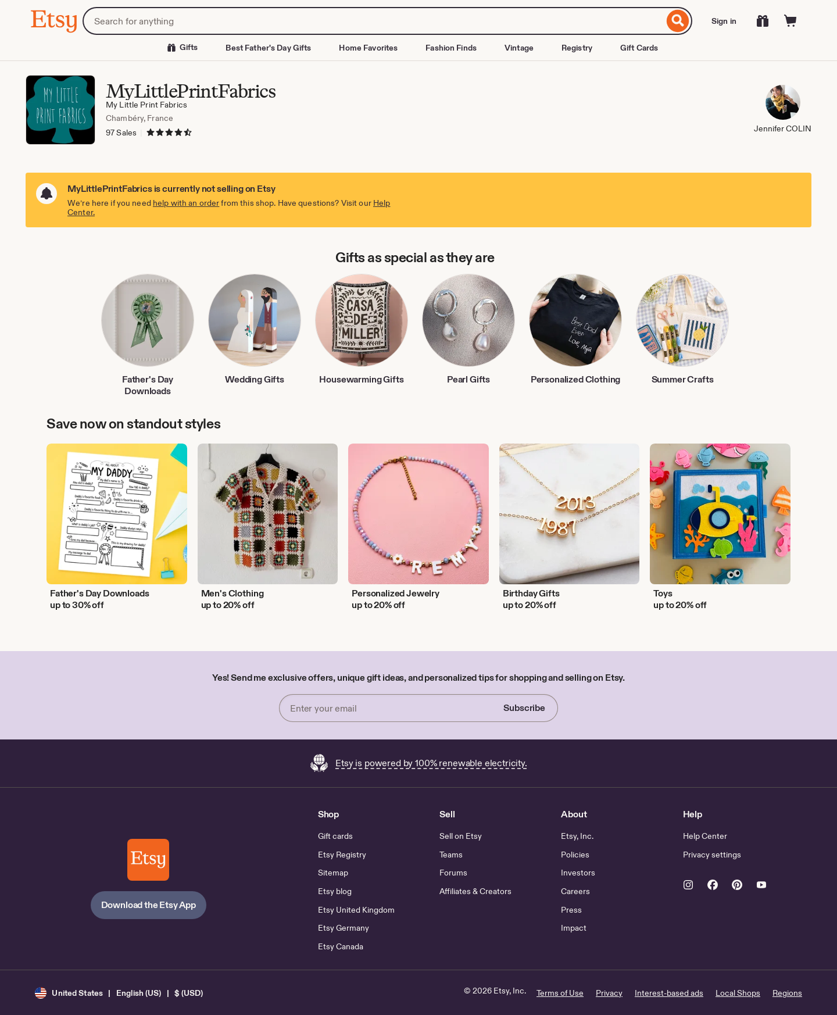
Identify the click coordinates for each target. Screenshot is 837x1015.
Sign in (723, 21)
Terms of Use (560, 993)
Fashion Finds (451, 47)
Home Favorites (368, 47)
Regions (787, 993)
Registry (576, 47)
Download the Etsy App (148, 904)
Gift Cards (639, 47)
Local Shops (738, 993)
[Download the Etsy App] (148, 860)
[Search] (678, 21)
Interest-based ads (669, 993)
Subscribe (524, 707)
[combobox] (373, 21)
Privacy (609, 993)
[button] (119, 993)
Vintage (519, 47)
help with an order (186, 203)
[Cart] (790, 21)
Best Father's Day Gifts (268, 47)
